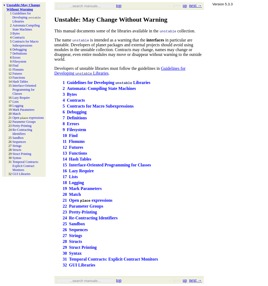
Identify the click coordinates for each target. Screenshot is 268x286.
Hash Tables (20, 81)
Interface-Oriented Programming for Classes (24, 90)
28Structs (72, 241)
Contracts (18, 37)
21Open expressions (87, 200)
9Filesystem (74, 129)
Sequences (19, 142)
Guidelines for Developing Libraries (26, 17)
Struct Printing (21, 154)
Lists (15, 102)
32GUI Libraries (79, 265)
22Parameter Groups (83, 206)
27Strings (72, 235)
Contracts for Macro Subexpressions (25, 43)
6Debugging (75, 112)
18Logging (73, 182)
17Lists (70, 176)
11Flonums (74, 141)
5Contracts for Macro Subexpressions (98, 106)
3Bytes (70, 94)
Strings (16, 146)
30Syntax (72, 253)
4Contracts (74, 100)
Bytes (16, 33)
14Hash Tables (77, 159)
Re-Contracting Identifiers (22, 132)
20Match (72, 194)
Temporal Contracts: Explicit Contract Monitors (25, 166)
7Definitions (75, 118)
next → (195, 5)
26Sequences (75, 229)
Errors (16, 57)
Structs (16, 150)
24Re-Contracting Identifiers (90, 218)
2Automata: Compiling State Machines (99, 88)
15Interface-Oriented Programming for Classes (107, 165)
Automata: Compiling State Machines (26, 27)
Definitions (19, 53)
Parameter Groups (24, 122)
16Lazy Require (78, 171)
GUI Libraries (21, 174)
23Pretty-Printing (80, 212)
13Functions (75, 153)
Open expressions (28, 118)
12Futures (73, 147)
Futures (17, 73)
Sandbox (18, 138)
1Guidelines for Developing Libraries (106, 82)
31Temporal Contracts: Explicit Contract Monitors (110, 259)
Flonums (18, 69)
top (118, 5)
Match (16, 114)
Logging (17, 106)
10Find (70, 135)
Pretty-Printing (21, 126)
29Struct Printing (80, 247)
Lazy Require (21, 98)
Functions (18, 77)
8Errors (71, 123)
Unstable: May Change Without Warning (23, 7)
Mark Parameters (23, 110)
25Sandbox (74, 224)
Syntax (16, 158)
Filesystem (19, 61)
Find (15, 65)
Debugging (19, 49)
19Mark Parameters (82, 188)
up (185, 5)
